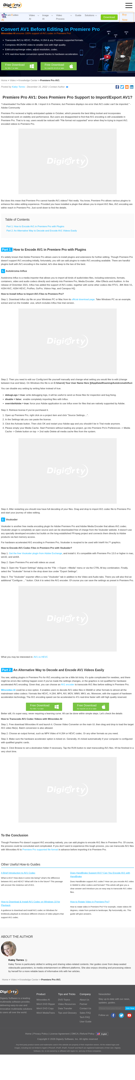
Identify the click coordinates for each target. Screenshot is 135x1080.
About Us (84, 999)
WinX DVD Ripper (45, 1004)
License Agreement (60, 1033)
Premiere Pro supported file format (40, 849)
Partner (83, 1004)
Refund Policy (87, 1033)
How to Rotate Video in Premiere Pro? (89, 901)
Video (13, 80)
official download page (83, 299)
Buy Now (124, 17)
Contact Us (85, 1008)
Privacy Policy (40, 1033)
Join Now (130, 1008)
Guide (78, 15)
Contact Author (58, 87)
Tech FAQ (85, 1017)
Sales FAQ (85, 1013)
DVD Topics (64, 999)
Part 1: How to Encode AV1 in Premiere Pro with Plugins (35, 226)
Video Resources (67, 1004)
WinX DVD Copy (45, 1008)
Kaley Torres (18, 87)
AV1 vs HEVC (41, 657)
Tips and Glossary (67, 1013)
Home (4, 80)
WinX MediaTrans (45, 1013)
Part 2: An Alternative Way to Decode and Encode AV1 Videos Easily (42, 230)
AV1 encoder (67, 684)
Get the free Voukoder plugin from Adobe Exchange (35, 553)
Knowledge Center (28, 80)
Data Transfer (65, 1008)
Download (109, 17)
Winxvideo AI (43, 999)
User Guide (85, 1021)
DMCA (74, 1033)
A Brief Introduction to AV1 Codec (18, 873)
